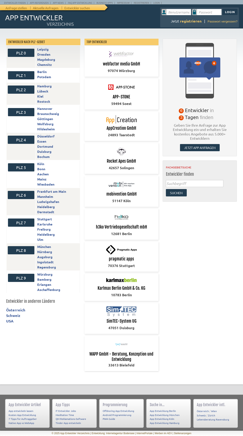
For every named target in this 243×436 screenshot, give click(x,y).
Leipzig (43, 49)
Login (156, 3)
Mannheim (45, 196)
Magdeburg (46, 59)
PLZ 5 (21, 167)
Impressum (123, 3)
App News (58, 3)
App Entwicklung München (165, 415)
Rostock (43, 101)
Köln (40, 164)
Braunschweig (48, 114)
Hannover (44, 108)
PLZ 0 (21, 52)
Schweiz (13, 315)
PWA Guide (109, 418)
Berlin (42, 72)
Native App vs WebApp (21, 423)
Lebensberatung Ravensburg (213, 419)
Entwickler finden (15, 3)
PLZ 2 (21, 89)
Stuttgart (44, 219)
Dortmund (45, 146)
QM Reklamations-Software (71, 418)
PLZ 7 (21, 222)
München (44, 246)
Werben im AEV (163, 433)
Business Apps (105, 3)
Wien (214, 411)
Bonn (41, 169)
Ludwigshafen (48, 201)
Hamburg (44, 86)
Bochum (43, 156)
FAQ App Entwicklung (80, 3)
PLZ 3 (21, 112)
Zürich (211, 415)
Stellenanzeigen (182, 433)
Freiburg (44, 229)
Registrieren (141, 3)
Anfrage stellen (16, 8)
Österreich (15, 310)
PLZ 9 (21, 277)
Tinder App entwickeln (68, 423)
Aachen (43, 174)
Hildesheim (46, 129)
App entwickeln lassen (21, 410)
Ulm (40, 239)
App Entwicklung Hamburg (164, 423)
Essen (41, 141)
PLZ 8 (21, 250)
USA (10, 321)
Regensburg (46, 267)
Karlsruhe (44, 224)
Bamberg (44, 279)
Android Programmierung (117, 415)
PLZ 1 (21, 75)
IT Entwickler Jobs (66, 410)
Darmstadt (45, 212)
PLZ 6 (21, 195)
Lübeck (42, 91)
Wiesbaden (45, 184)
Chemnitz (44, 64)
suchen (176, 193)
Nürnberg (44, 252)
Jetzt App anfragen (200, 148)
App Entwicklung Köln (162, 418)
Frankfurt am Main (51, 191)
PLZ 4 (21, 139)
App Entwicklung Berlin (163, 410)
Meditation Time (65, 415)
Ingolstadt (45, 262)
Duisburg (44, 151)
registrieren (191, 21)
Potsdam (44, 77)
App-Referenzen (39, 3)
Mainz (41, 179)
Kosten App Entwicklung (22, 415)
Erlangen (44, 284)
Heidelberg (46, 207)
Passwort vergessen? (222, 21)
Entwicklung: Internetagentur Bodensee (113, 433)
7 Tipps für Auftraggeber (23, 418)
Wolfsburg (45, 124)
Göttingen (45, 119)
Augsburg (45, 257)
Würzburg (45, 274)
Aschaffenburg (48, 289)
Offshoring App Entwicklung (118, 410)
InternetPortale (144, 433)
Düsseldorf (46, 136)
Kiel (40, 96)
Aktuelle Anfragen (46, 8)
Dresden (43, 54)
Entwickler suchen (77, 8)
